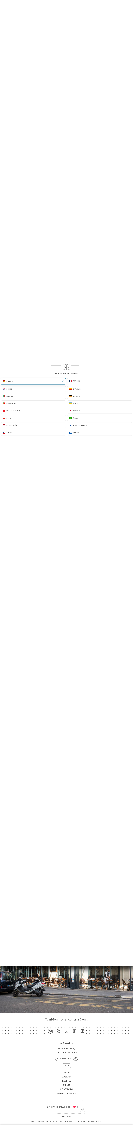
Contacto (66, 1089)
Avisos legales (66, 1093)
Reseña (66, 1081)
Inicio (66, 1072)
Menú (66, 1085)
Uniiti (69, 1116)
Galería (66, 1076)
